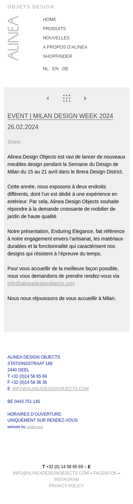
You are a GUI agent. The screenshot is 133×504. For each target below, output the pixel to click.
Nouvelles (56, 37)
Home (49, 19)
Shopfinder (57, 56)
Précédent (47, 98)
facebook (105, 473)
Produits (54, 28)
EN (55, 68)
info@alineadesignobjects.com (41, 283)
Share (14, 142)
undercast (35, 427)
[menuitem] (84, 19)
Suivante (85, 98)
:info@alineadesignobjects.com (50, 389)
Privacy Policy (66, 485)
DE (65, 68)
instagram (66, 479)
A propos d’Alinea (65, 47)
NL (46, 68)
